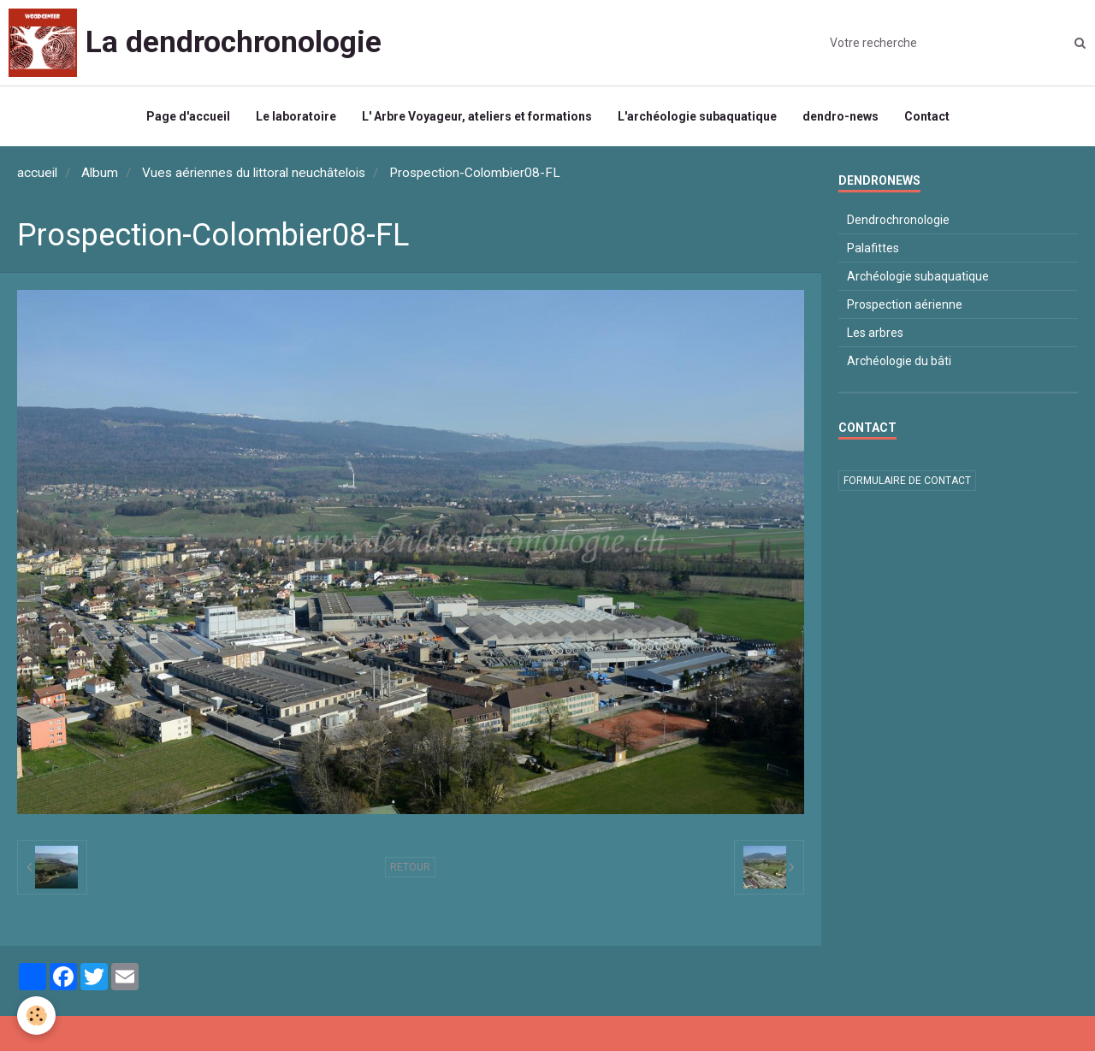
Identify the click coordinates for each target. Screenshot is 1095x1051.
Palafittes (873, 248)
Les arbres (875, 333)
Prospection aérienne (904, 304)
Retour (410, 867)
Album (99, 172)
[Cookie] (36, 1015)
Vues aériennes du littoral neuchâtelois (253, 172)
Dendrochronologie (898, 220)
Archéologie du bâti (899, 361)
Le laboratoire (296, 116)
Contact (927, 116)
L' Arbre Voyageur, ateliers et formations (477, 116)
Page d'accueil (188, 116)
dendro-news (840, 116)
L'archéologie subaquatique (697, 116)
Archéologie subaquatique (918, 276)
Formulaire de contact (907, 481)
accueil (37, 172)
